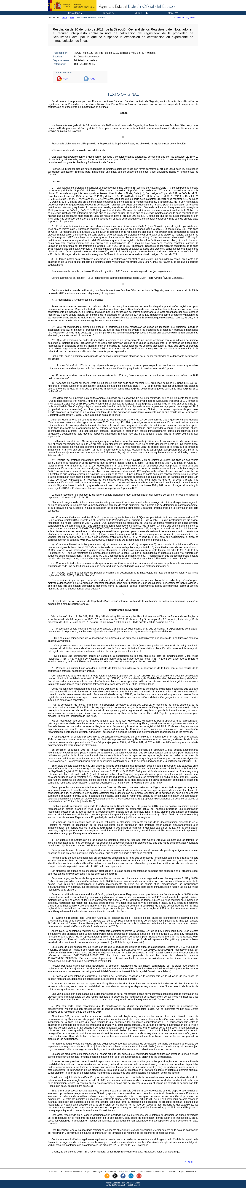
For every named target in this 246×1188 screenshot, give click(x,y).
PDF (65, 78)
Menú (173, 13)
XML (92, 78)
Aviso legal (97, 1171)
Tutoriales (172, 1171)
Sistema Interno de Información (151, 1171)
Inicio (64, 17)
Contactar (53, 1171)
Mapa (87, 1171)
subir (190, 1162)
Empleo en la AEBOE (188, 1171)
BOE (72, 17)
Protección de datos (127, 1171)
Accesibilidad (110, 1171)
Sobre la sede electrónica (71, 1171)
